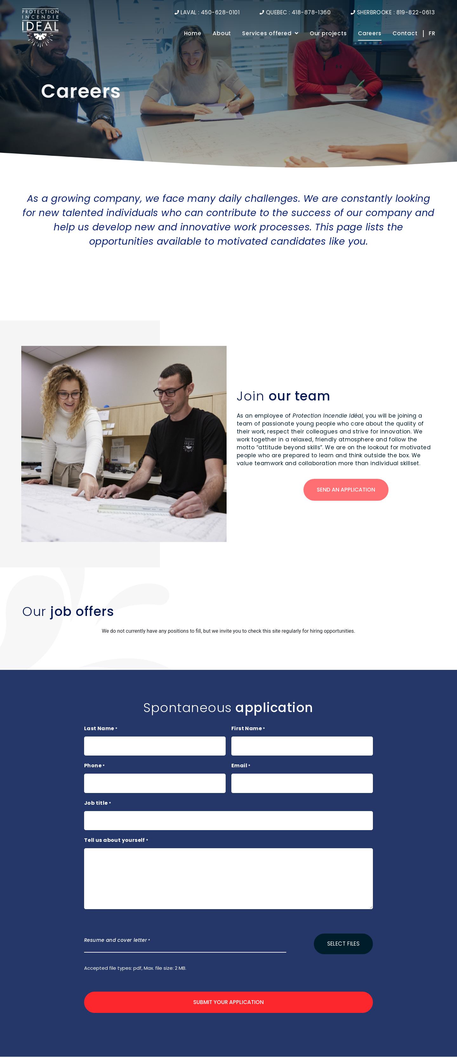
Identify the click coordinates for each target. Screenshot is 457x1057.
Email (241, 766)
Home (193, 33)
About (222, 33)
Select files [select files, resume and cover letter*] (343, 944)
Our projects (328, 33)
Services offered (270, 34)
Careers (369, 33)
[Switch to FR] (430, 33)
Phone (94, 766)
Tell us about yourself (116, 841)
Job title (97, 803)
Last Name (100, 729)
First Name (248, 729)
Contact (405, 33)
